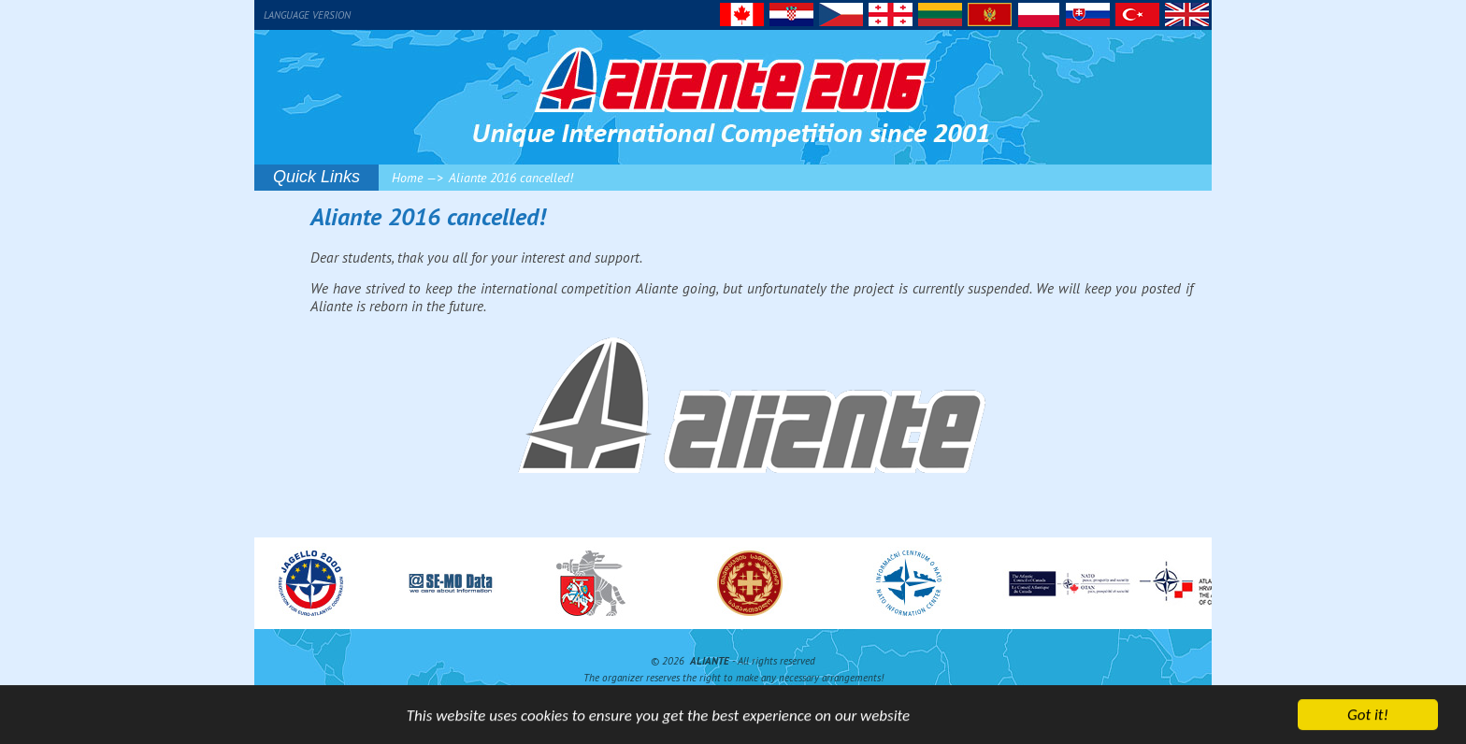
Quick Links (316, 176)
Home (407, 177)
